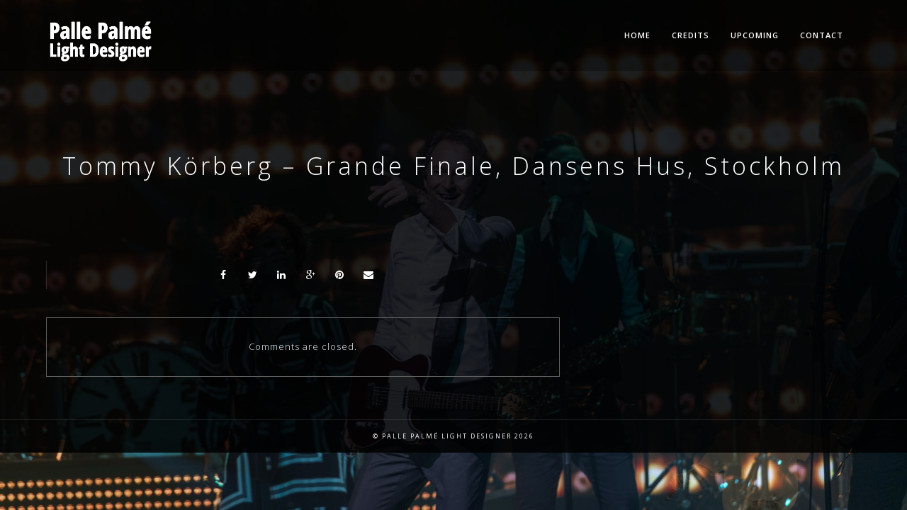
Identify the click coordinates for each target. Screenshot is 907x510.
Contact (821, 35)
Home (637, 35)
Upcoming (755, 35)
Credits (690, 35)
